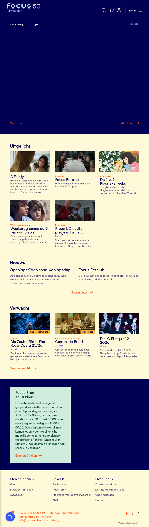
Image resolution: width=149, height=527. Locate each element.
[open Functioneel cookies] (57, 485)
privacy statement (17, 472)
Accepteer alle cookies (31, 509)
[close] (57, 450)
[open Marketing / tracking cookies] (57, 496)
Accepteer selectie (31, 520)
